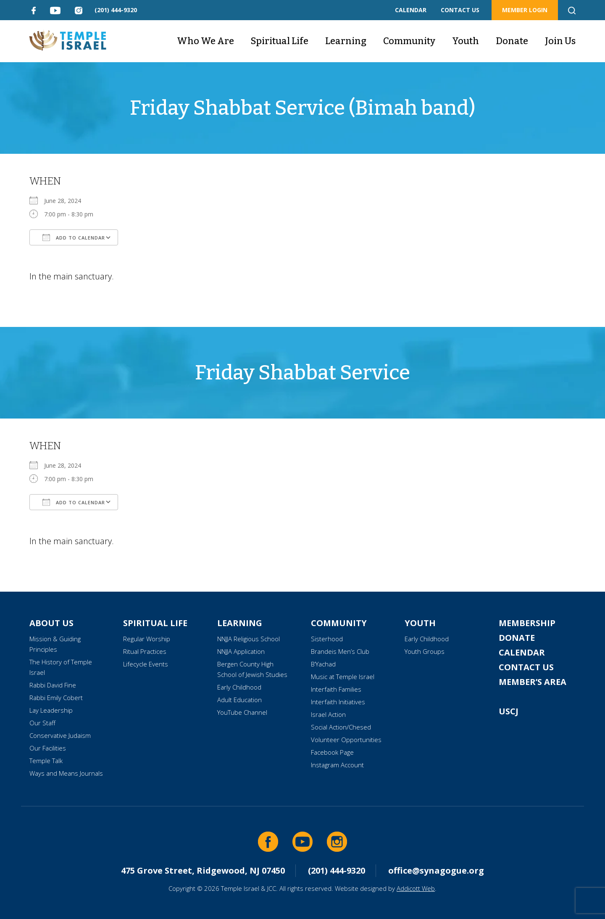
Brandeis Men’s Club (340, 651)
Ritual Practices (144, 651)
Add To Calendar (73, 237)
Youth (465, 41)
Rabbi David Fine (52, 685)
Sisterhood (327, 639)
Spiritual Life (279, 41)
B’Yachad (323, 664)
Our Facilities (47, 748)
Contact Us (526, 667)
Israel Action (328, 714)
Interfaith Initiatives (338, 702)
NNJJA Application (241, 651)
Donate (512, 41)
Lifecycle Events (145, 664)
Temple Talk (46, 760)
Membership (527, 623)
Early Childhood (239, 687)
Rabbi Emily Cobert (56, 697)
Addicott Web (416, 888)
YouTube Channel (242, 712)
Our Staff (42, 723)
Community (409, 41)
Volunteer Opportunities (346, 739)
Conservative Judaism (60, 735)
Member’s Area (532, 681)
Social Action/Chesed (341, 727)
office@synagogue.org (436, 870)
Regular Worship (146, 639)
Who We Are (205, 41)
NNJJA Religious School (248, 639)
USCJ (508, 711)
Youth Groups (425, 651)
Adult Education (239, 699)
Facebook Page (332, 752)
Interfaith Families (336, 689)
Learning (345, 41)
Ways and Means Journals (66, 773)
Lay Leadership (51, 710)
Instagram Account (337, 765)
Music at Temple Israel (342, 676)
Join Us (560, 41)
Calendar (522, 652)
